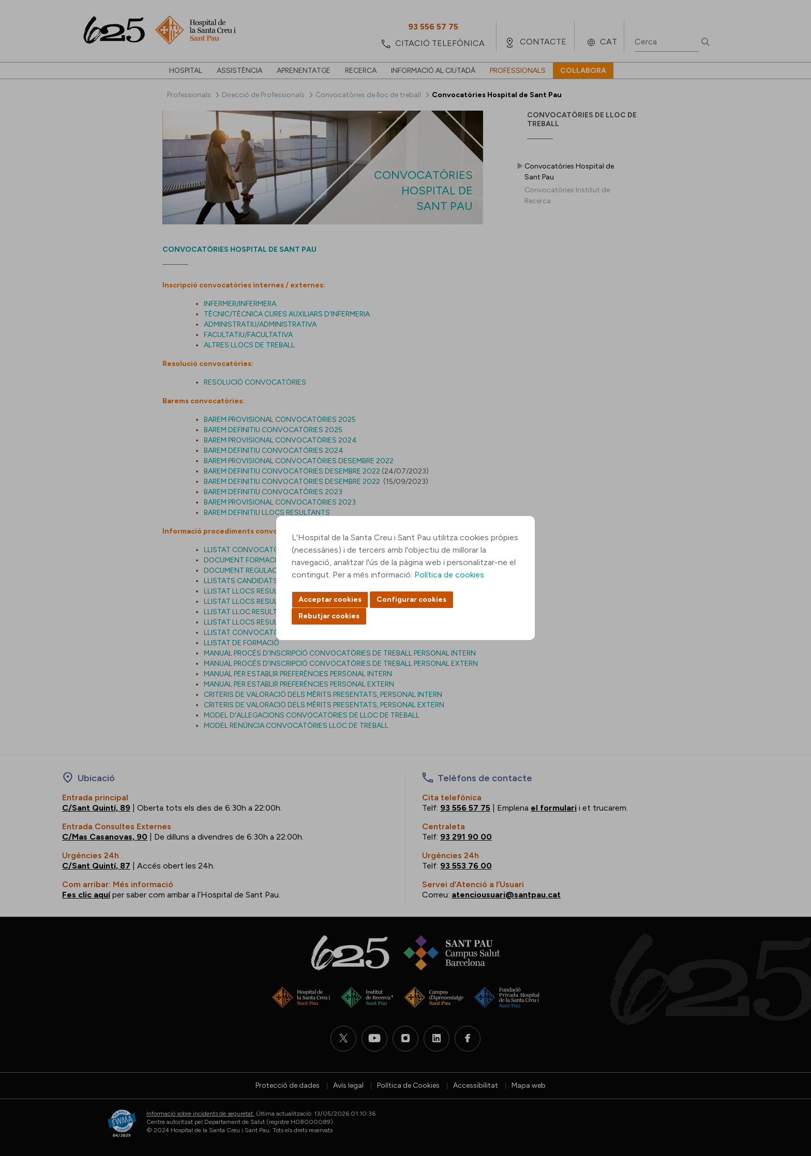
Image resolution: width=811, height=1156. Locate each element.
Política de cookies (449, 575)
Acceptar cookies (330, 599)
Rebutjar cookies (328, 616)
